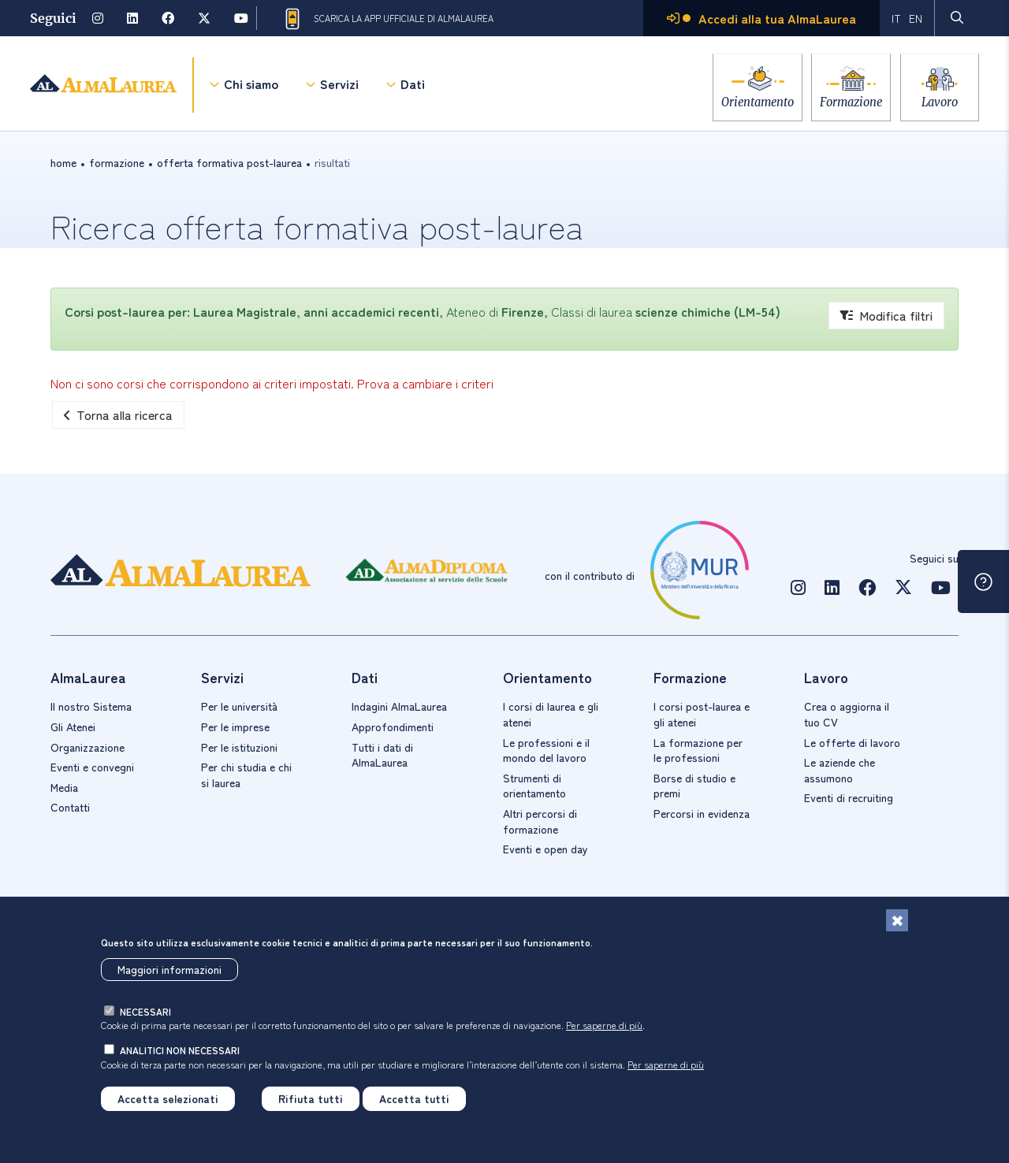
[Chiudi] (897, 924)
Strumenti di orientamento (534, 785)
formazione (116, 162)
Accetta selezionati (167, 1101)
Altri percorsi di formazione (540, 821)
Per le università (239, 706)
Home (63, 162)
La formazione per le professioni (698, 750)
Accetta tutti (414, 1101)
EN (915, 18)
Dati (412, 86)
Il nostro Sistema (91, 706)
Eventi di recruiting (848, 797)
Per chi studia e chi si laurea (246, 774)
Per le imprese (235, 726)
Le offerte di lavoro (852, 742)
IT (896, 18)
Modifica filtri (886, 315)
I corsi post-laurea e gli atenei (701, 714)
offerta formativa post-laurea (229, 162)
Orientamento (745, 102)
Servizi (339, 86)
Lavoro (939, 102)
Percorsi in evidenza (701, 813)
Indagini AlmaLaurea (399, 706)
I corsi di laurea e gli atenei (550, 714)
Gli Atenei (72, 726)
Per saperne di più (604, 1028)
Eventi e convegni (92, 767)
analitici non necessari (180, 1053)
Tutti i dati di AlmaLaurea (382, 755)
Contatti (70, 807)
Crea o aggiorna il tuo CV (846, 714)
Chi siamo (251, 86)
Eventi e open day (545, 848)
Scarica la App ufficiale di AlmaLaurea (387, 19)
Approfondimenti (393, 726)
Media (64, 787)
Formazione (845, 102)
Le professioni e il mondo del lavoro (546, 750)
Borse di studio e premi (694, 785)
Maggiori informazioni (169, 972)
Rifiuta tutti (310, 1101)
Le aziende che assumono (839, 770)
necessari (145, 1014)
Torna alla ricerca (118, 414)
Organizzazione (87, 747)
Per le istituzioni (239, 747)
